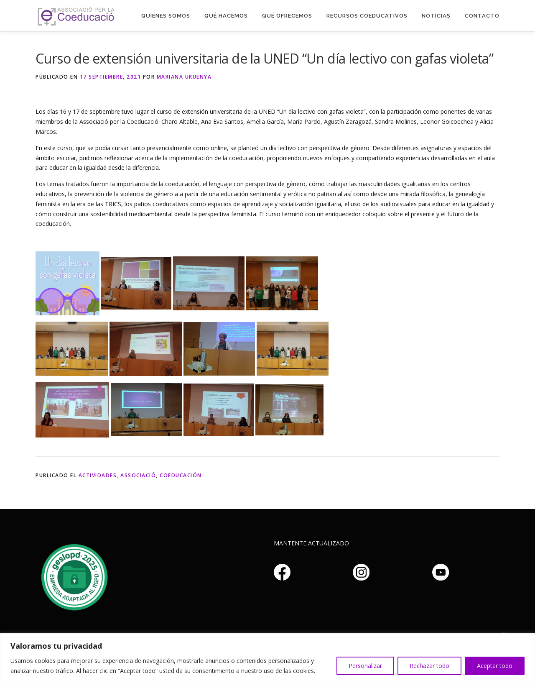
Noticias (436, 16)
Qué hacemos (226, 16)
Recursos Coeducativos (367, 16)
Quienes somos (165, 16)
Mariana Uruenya (184, 76)
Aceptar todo (494, 666)
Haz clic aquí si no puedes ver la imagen (73, 576)
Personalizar (365, 666)
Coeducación (181, 475)
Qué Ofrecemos (287, 16)
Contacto (482, 16)
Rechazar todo (429, 666)
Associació (138, 475)
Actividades (98, 475)
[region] (267, 658)
